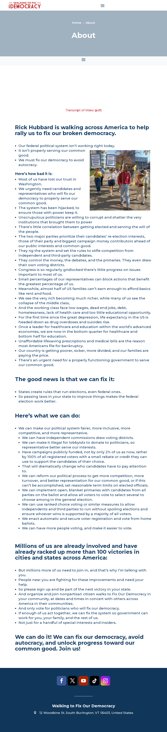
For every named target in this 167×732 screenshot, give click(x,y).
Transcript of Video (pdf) (84, 110)
